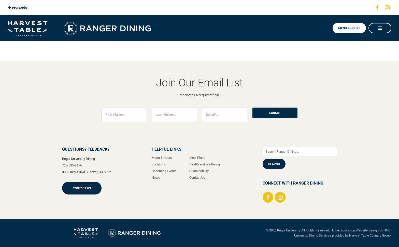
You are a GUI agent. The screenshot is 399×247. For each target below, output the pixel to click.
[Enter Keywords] (300, 151)
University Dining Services (312, 235)
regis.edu (17, 7)
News (156, 177)
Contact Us (82, 188)
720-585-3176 (72, 165)
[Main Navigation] (379, 28)
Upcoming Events (164, 171)
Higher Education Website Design (355, 230)
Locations (159, 164)
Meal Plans (197, 158)
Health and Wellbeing (204, 164)
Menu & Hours (349, 28)
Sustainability (199, 171)
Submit (275, 113)
